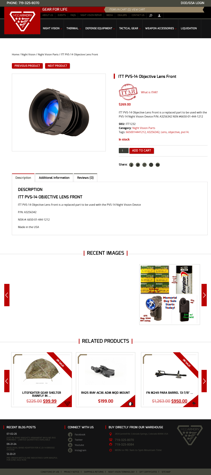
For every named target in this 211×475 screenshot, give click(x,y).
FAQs (73, 15)
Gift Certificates (148, 472)
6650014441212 (136, 132)
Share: (123, 164)
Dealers (122, 15)
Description (23, 177)
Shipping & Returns (94, 472)
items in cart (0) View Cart (127, 9)
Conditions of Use (50, 472)
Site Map (166, 472)
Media (109, 15)
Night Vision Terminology (121, 472)
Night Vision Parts (48, 54)
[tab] (23, 177)
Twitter (79, 439)
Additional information (54, 177)
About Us (47, 15)
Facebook (80, 434)
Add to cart (141, 150)
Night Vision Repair (91, 15)
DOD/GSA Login (192, 3)
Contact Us (138, 15)
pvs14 (184, 132)
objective (174, 132)
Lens (164, 132)
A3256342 (153, 132)
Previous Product (27, 65)
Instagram (80, 450)
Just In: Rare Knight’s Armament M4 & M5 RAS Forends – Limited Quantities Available (31, 438)
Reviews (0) (85, 177)
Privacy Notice (71, 472)
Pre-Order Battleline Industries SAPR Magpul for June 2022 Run (32, 458)
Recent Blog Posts (21, 427)
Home (15, 54)
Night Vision (28, 54)
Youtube (79, 445)
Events (62, 15)
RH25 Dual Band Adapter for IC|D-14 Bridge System (31, 448)
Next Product (57, 65)
